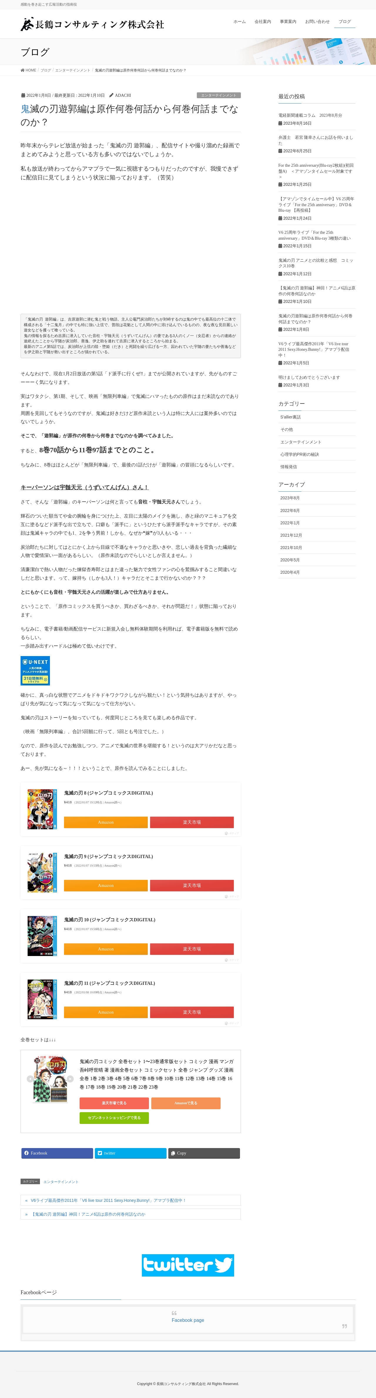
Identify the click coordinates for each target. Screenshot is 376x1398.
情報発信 (289, 466)
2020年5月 (290, 560)
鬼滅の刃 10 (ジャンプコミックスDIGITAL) (109, 919)
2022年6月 (290, 510)
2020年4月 (290, 572)
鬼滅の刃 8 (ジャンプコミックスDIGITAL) (108, 792)
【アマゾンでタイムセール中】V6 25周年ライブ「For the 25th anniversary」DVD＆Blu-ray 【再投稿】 (316, 205)
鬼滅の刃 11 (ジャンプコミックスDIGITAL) (109, 983)
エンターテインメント (218, 95)
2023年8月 (290, 498)
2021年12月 (292, 535)
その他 (287, 429)
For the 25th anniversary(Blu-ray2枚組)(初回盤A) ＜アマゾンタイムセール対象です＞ (316, 171)
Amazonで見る (162, 1103)
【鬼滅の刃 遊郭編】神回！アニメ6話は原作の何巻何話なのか (88, 1214)
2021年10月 (292, 547)
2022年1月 (290, 523)
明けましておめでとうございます (309, 377)
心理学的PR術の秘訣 (300, 454)
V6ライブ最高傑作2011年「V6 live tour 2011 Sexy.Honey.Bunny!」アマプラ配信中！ (109, 1200)
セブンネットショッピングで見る (106, 1118)
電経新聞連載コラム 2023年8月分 (310, 115)
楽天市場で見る (106, 1103)
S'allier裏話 (291, 417)
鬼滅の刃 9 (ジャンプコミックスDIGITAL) (108, 856)
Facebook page (188, 1320)
